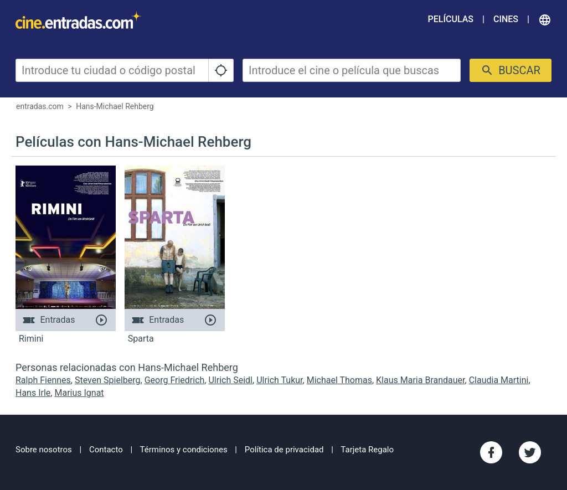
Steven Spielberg (108, 380)
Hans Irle (33, 393)
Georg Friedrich (175, 380)
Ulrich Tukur (279, 380)
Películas (450, 19)
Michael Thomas (339, 380)
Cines (505, 19)
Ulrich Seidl (230, 380)
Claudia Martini (499, 380)
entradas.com (40, 106)
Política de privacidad (284, 450)
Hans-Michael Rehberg (115, 106)
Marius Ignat (79, 393)
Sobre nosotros (44, 450)
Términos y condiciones (184, 450)
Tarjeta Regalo (367, 450)
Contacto (106, 450)
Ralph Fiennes (43, 380)
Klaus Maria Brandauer (420, 380)
